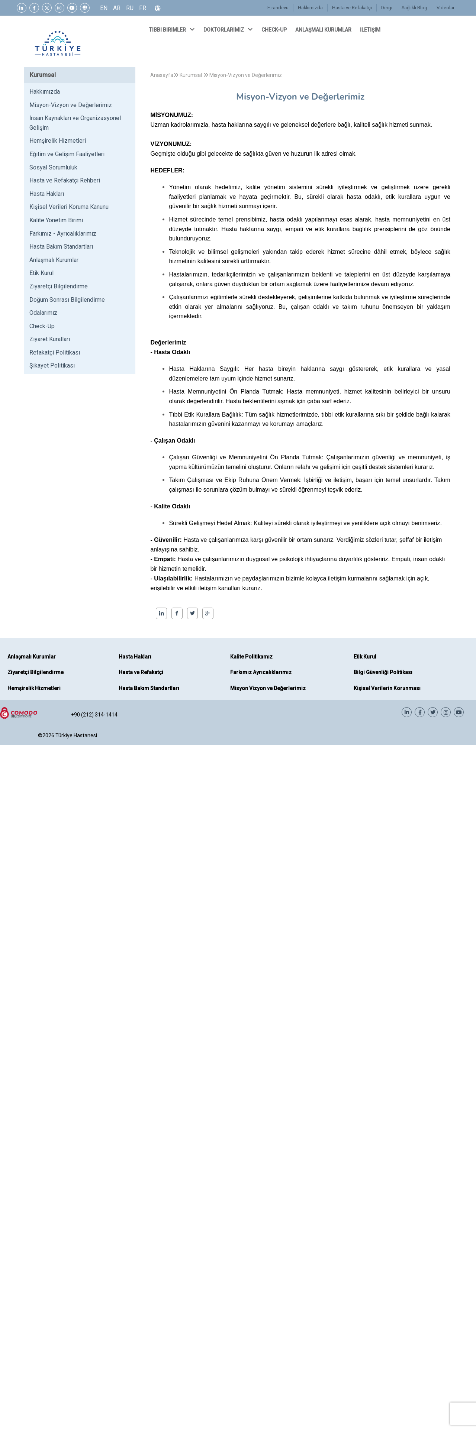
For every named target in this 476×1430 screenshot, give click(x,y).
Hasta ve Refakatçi (352, 7)
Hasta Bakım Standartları (61, 246)
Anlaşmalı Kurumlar (53, 259)
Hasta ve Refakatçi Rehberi (64, 180)
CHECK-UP (274, 30)
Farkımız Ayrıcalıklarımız (261, 672)
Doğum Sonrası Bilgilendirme (67, 299)
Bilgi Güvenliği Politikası (383, 672)
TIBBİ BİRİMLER (172, 29)
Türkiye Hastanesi (76, 735)
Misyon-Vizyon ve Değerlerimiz (70, 105)
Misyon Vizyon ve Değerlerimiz (268, 688)
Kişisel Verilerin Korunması (387, 688)
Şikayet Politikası (52, 365)
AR (116, 8)
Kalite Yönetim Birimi (56, 220)
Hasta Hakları (46, 193)
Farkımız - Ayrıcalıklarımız (62, 233)
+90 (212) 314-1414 (94, 715)
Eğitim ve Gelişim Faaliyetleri (66, 154)
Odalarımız (43, 312)
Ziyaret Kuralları (49, 339)
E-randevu (278, 7)
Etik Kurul (41, 272)
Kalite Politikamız (251, 657)
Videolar (445, 7)
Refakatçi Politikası (54, 352)
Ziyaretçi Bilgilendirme (58, 286)
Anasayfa (161, 75)
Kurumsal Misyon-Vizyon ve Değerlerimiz (227, 75)
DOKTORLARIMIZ (228, 29)
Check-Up (42, 326)
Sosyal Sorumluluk (53, 167)
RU (130, 8)
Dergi (386, 7)
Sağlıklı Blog (414, 7)
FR (142, 8)
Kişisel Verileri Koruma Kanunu (69, 206)
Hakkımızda (310, 7)
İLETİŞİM (371, 30)
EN (103, 8)
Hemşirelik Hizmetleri (57, 140)
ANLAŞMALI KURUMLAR (324, 30)
